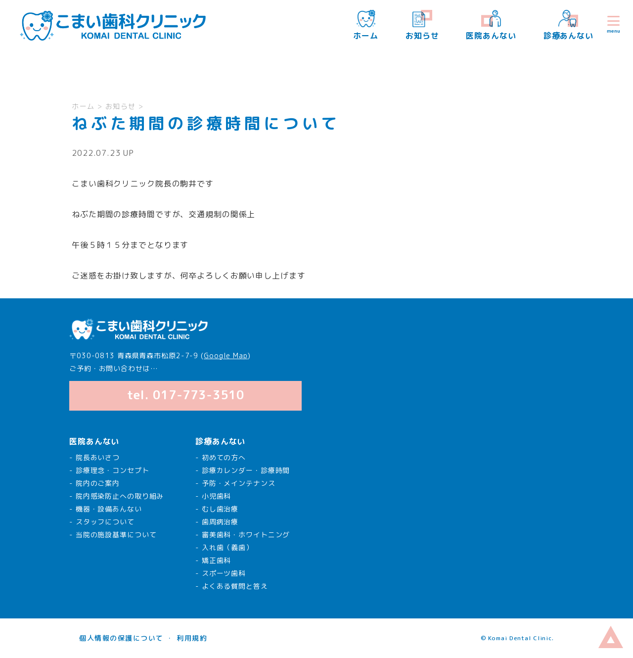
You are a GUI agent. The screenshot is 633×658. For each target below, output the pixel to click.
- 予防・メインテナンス (235, 483)
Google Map (226, 355)
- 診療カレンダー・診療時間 (242, 470)
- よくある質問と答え (231, 586)
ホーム (365, 25)
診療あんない (568, 25)
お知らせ (422, 25)
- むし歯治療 (216, 509)
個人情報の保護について (121, 638)
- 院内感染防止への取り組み (116, 496)
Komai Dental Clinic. (520, 638)
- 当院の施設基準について (112, 534)
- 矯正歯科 (213, 560)
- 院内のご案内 (94, 483)
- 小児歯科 (213, 496)
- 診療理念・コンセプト (109, 470)
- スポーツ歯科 (220, 573)
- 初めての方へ (220, 457)
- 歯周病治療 (216, 521)
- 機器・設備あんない (105, 509)
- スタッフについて (102, 521)
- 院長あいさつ (94, 457)
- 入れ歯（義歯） (224, 547)
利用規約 (192, 638)
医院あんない (491, 25)
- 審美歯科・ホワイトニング (242, 534)
